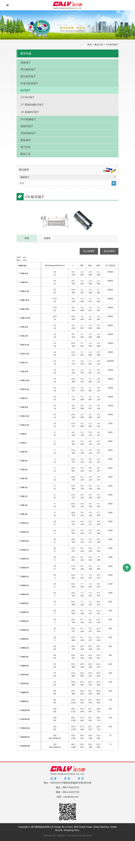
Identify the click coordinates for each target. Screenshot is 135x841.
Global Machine (101, 827)
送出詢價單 (109, 251)
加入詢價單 (89, 251)
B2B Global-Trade (83, 827)
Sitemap (47, 835)
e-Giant (68, 827)
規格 (26, 238)
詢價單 (47, 238)
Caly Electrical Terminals (79, 835)
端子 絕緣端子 (59, 835)
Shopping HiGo (71, 830)
